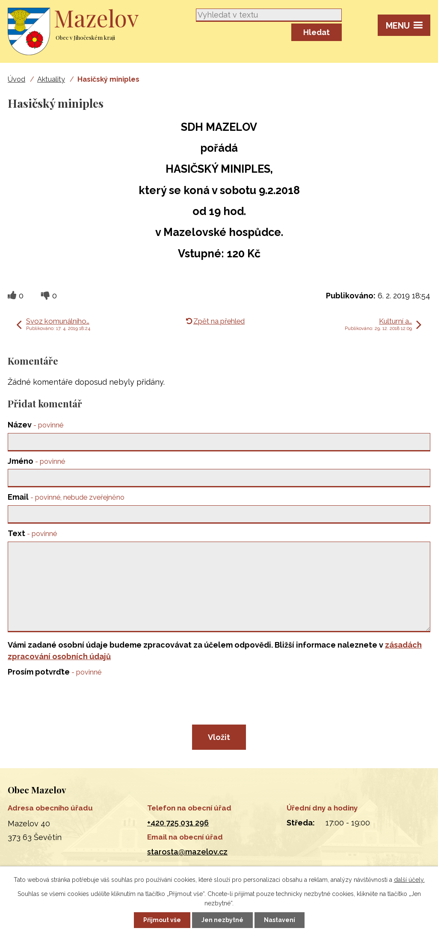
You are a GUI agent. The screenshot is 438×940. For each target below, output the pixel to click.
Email (66, 496)
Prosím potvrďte (54, 671)
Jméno (36, 461)
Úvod (16, 79)
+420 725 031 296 (178, 822)
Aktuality (51, 79)
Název (35, 424)
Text (32, 533)
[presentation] (71, 700)
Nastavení (279, 919)
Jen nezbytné (222, 919)
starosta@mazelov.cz (187, 851)
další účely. (409, 879)
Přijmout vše (162, 919)
